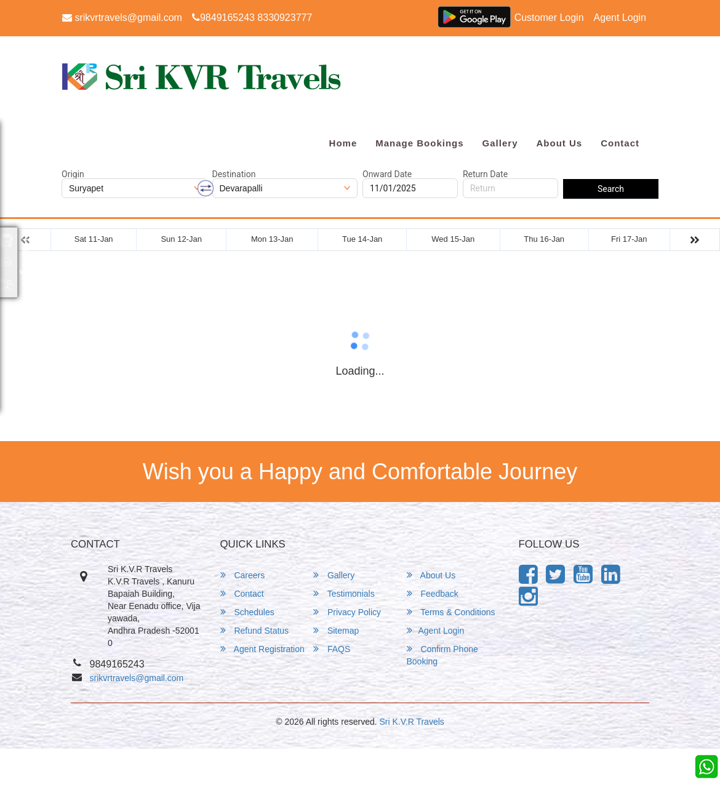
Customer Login (549, 17)
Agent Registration (262, 649)
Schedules (247, 612)
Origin (73, 174)
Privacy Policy (347, 612)
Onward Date (387, 174)
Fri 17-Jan (629, 239)
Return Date (485, 174)
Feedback (432, 593)
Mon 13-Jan (272, 239)
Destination (234, 174)
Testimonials (344, 593)
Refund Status (254, 630)
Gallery (500, 143)
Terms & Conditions (451, 612)
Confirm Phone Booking (442, 655)
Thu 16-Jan (544, 239)
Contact (620, 143)
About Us (559, 143)
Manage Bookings (419, 143)
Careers (242, 575)
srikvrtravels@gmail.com (122, 17)
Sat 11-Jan (93, 239)
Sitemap (336, 630)
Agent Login (620, 17)
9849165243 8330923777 (252, 17)
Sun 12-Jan (181, 239)
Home (343, 143)
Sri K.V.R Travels (412, 722)
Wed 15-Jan (452, 239)
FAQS (331, 649)
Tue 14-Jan (362, 239)
